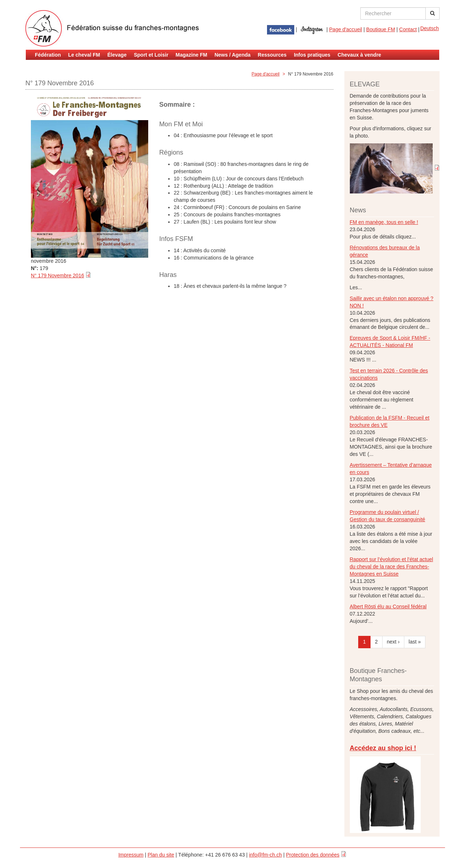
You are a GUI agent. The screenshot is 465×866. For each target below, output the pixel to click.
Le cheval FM (84, 55)
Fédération (48, 55)
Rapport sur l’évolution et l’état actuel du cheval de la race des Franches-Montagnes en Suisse (391, 566)
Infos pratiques (312, 55)
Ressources (272, 55)
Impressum (130, 855)
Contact (408, 29)
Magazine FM (191, 55)
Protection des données (312, 855)
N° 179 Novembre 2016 (57, 275)
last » (415, 642)
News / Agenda (232, 55)
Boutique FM (380, 29)
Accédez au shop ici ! (383, 748)
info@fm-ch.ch (265, 855)
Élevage (117, 55)
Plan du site (160, 855)
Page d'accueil (345, 29)
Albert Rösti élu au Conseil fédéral (388, 606)
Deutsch (429, 28)
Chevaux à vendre (359, 55)
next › (393, 642)
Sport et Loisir (151, 55)
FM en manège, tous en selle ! (384, 222)
